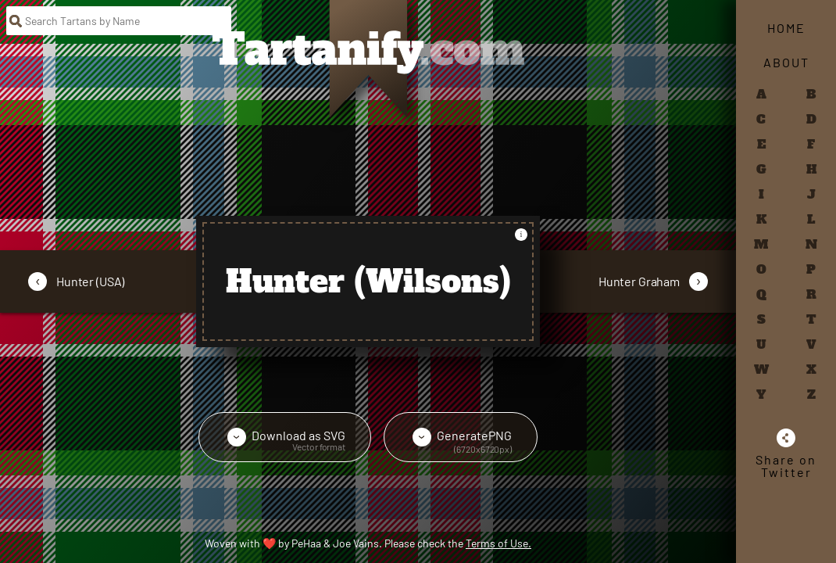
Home (786, 27)
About (786, 62)
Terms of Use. (498, 543)
